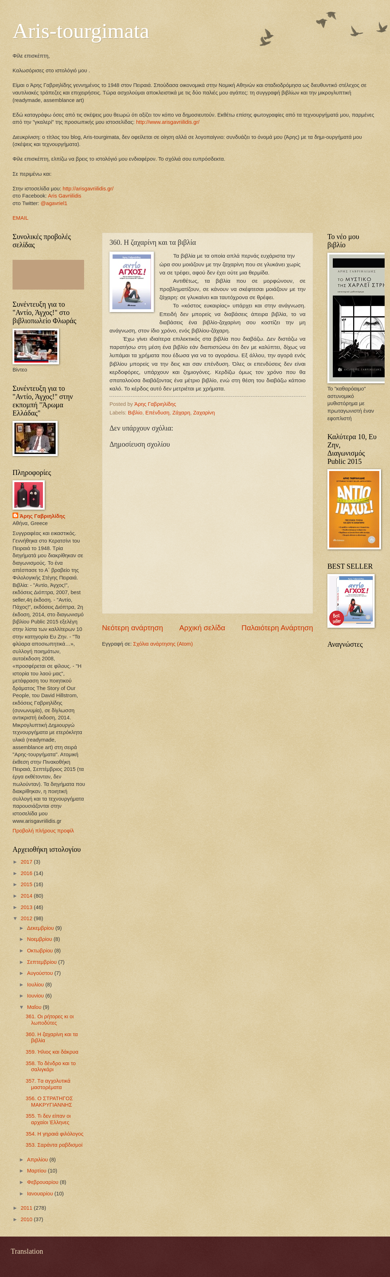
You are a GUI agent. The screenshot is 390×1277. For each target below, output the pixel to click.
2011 (27, 1208)
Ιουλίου (36, 984)
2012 (27, 918)
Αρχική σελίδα (202, 627)
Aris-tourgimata (81, 31)
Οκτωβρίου (40, 950)
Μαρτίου (37, 1171)
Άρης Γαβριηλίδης (42, 516)
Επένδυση (157, 413)
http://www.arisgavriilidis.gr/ (167, 122)
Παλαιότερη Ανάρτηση (277, 627)
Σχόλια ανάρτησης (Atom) (163, 644)
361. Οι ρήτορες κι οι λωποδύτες (50, 1020)
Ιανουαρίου (40, 1193)
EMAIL (20, 218)
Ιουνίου (36, 996)
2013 (27, 907)
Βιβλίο (135, 413)
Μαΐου (35, 1007)
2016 (27, 873)
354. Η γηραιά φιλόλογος (55, 1134)
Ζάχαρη (181, 413)
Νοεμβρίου (40, 939)
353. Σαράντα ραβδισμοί (54, 1145)
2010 (27, 1219)
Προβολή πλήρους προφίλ (43, 831)
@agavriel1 (54, 203)
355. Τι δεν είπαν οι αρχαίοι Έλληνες (48, 1119)
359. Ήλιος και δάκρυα (52, 1052)
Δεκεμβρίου (41, 928)
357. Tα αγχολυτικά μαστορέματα (48, 1084)
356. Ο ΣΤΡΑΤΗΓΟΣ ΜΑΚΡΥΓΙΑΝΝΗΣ (49, 1102)
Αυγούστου (40, 973)
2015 (27, 884)
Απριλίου (38, 1159)
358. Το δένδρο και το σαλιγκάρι (51, 1066)
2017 (27, 862)
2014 (27, 896)
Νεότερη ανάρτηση (132, 627)
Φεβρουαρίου (43, 1182)
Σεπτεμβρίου (42, 962)
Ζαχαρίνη (204, 413)
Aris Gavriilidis (64, 196)
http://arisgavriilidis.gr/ (88, 188)
